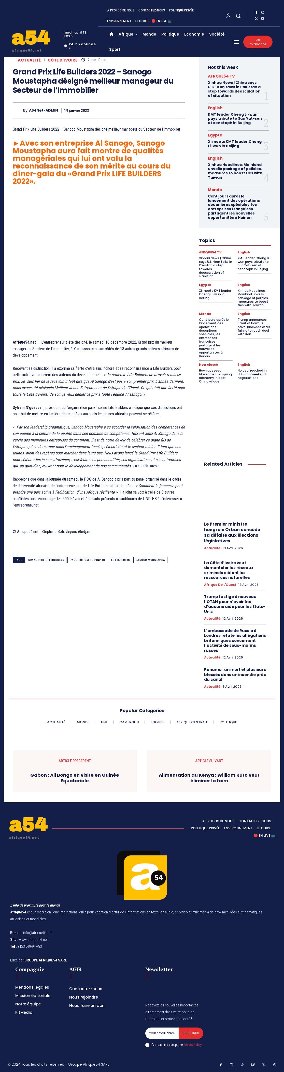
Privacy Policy (192, 1044)
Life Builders (120, 560)
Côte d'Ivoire (63, 60)
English (215, 108)
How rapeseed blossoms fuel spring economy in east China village (215, 376)
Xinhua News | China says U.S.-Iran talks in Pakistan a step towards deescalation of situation (234, 89)
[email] (162, 1033)
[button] (238, 16)
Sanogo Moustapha (150, 560)
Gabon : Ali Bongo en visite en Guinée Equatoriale (74, 777)
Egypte (215, 135)
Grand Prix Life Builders (46, 560)
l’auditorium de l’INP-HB (88, 560)
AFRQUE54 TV (221, 76)
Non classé (208, 364)
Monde (215, 190)
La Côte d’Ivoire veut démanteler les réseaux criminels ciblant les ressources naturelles (228, 570)
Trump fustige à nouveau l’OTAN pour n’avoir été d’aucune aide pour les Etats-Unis (234, 604)
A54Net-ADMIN (43, 110)
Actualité (29, 60)
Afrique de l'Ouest (220, 585)
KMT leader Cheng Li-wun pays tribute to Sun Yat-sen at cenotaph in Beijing (235, 119)
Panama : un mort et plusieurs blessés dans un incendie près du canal (235, 674)
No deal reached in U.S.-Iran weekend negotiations (252, 374)
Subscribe (191, 1033)
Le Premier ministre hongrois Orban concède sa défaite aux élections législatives (232, 532)
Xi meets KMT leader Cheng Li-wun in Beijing (235, 143)
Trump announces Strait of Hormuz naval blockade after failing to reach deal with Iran (254, 326)
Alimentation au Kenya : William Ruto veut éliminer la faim (209, 777)
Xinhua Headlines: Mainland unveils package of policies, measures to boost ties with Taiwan (235, 171)
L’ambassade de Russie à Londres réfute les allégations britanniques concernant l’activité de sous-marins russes (235, 640)
